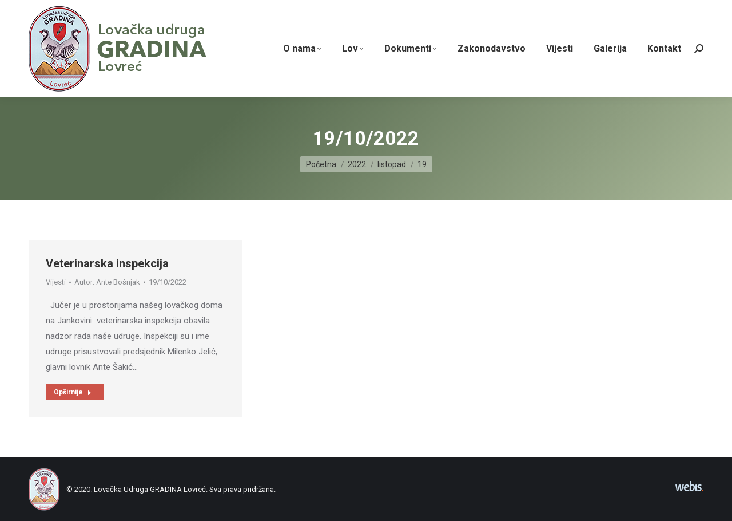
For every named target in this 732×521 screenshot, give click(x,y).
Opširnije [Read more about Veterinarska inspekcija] (73, 397)
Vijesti (56, 287)
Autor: (107, 287)
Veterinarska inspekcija (107, 268)
